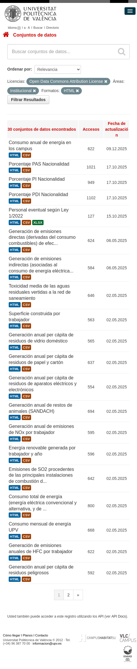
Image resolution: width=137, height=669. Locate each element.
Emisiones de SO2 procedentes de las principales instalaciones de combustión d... (41, 475)
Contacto (41, 635)
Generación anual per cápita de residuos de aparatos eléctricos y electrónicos (43, 383)
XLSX (37, 222)
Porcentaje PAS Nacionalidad (39, 164)
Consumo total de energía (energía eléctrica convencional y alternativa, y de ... (43, 502)
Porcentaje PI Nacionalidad (37, 179)
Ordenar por (19, 69)
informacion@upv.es (47, 643)
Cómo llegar (11, 635)
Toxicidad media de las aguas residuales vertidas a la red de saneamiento (40, 292)
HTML (14, 155)
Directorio (52, 27)
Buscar (38, 27)
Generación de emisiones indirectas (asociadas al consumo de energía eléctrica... (41, 264)
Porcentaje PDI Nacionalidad (38, 194)
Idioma (15, 27)
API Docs (118, 616)
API (101, 616)
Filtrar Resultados (28, 99)
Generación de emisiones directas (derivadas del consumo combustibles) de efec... (42, 237)
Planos (28, 635)
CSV (26, 155)
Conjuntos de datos (34, 35)
